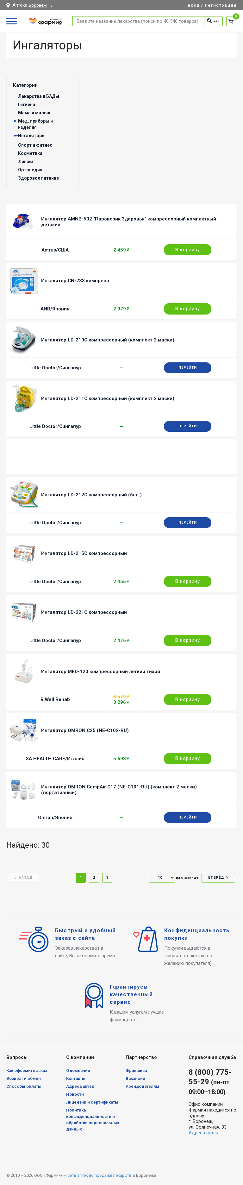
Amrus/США (55, 250)
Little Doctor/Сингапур (55, 368)
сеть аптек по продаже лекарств (99, 1175)
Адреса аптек (80, 1086)
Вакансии (135, 1078)
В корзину (187, 249)
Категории (25, 85)
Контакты (75, 1078)
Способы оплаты (23, 1086)
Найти (207, 21)
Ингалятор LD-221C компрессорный (84, 612)
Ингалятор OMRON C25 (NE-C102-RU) (85, 730)
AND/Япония (55, 309)
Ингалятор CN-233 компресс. (75, 281)
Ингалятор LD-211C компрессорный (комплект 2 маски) (107, 398)
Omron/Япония (55, 817)
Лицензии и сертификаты (92, 1102)
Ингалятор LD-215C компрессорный (84, 553)
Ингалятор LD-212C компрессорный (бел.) (91, 495)
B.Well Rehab (55, 699)
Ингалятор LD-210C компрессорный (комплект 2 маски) (107, 340)
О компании (78, 1070)
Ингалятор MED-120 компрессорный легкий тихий (100, 671)
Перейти (187, 368)
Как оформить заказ (26, 1070)
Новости (75, 1094)
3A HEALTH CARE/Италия (55, 758)
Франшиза (136, 1070)
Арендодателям (142, 1086)
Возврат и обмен (23, 1078)
